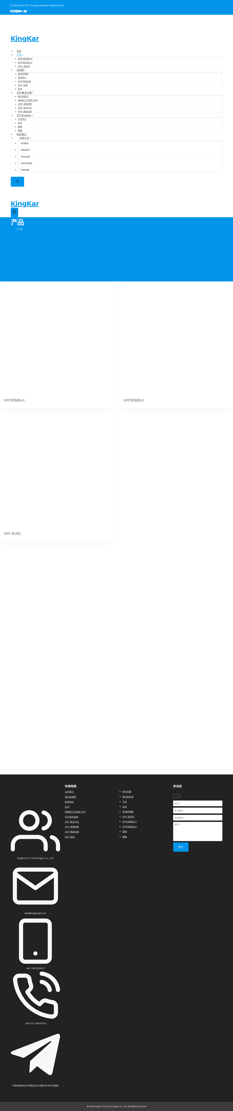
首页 (19, 51)
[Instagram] (17, 11)
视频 (20, 130)
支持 (20, 89)
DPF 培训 (23, 85)
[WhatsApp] (22, 11)
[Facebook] (11, 11)
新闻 (20, 126)
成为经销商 (23, 74)
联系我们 (21, 134)
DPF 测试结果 (25, 111)
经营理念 (22, 77)
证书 (20, 123)
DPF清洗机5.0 (25, 62)
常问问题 (126, 791)
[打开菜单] (14, 212)
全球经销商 (128, 811)
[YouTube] (19, 11)
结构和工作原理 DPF (28, 100)
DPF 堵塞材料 (25, 104)
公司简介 (22, 119)
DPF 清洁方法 (25, 108)
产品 (124, 801)
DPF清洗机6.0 (25, 59)
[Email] (25, 11)
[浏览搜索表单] (17, 182)
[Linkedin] (14, 11)
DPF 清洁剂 (24, 66)
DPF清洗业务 (24, 81)
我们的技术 (23, 96)
